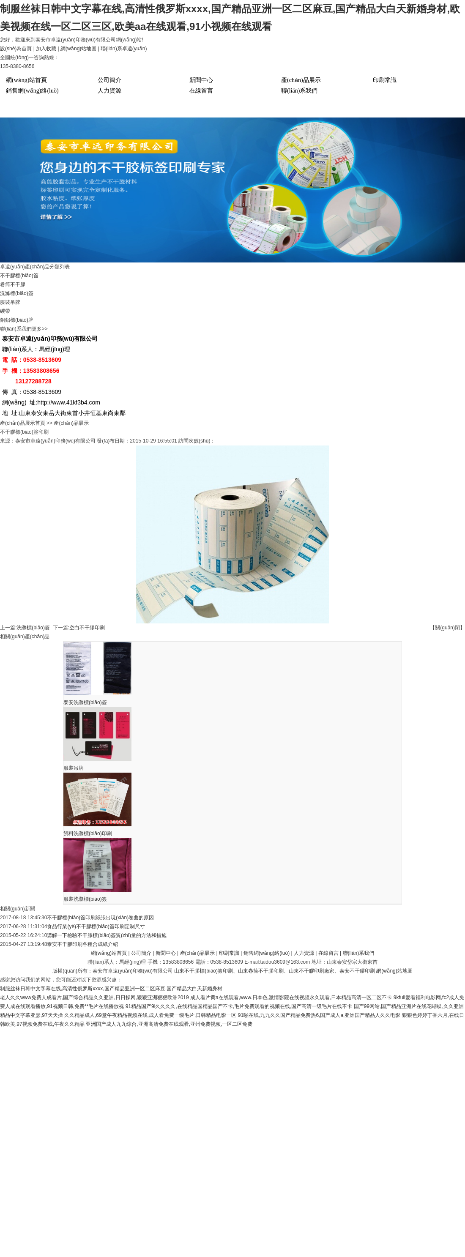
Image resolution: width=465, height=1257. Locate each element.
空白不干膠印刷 (87, 628)
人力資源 (109, 90)
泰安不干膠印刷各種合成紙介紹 (82, 944)
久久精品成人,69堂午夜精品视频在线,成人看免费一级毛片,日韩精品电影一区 (150, 1015)
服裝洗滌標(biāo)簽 (85, 899)
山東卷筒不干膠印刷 (261, 971)
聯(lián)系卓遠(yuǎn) (124, 49)
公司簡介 (109, 80)
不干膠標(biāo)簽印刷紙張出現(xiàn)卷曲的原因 (100, 918)
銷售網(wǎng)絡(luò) (32, 90)
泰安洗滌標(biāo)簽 (85, 702)
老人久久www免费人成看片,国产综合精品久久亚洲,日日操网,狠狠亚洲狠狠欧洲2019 (94, 997)
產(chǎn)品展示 (301, 80)
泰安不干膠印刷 (357, 971)
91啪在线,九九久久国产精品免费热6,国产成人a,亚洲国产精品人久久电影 (319, 1015)
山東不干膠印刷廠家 (311, 971)
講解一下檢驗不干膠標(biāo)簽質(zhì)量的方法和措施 (107, 935)
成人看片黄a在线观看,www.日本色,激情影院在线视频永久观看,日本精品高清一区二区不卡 (291, 997)
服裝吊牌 (10, 302)
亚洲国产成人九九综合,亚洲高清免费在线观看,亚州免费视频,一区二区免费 (169, 1024)
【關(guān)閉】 (447, 628)
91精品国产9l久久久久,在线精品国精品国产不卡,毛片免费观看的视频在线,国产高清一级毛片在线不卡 (239, 1006)
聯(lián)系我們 (299, 90)
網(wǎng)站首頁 (26, 80)
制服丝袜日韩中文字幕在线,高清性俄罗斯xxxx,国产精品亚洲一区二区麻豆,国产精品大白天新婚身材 (111, 989)
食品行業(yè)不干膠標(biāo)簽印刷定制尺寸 (96, 926)
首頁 (40, 423)
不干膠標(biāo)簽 (19, 276)
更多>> (40, 329)
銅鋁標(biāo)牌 (16, 320)
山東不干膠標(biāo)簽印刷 (203, 971)
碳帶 (5, 311)
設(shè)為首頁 (16, 49)
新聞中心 (201, 80)
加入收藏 (46, 49)
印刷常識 (385, 80)
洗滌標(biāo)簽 (16, 293)
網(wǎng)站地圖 (78, 49)
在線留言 (201, 90)
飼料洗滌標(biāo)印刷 (87, 833)
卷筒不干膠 (12, 284)
